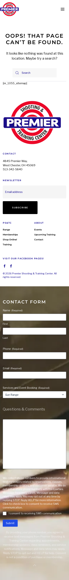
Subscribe (20, 207)
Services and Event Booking (26, 387)
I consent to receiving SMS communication (35, 513)
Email (12, 368)
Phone (13, 349)
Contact (38, 239)
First (5, 323)
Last (5, 337)
